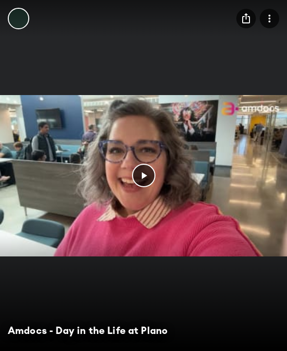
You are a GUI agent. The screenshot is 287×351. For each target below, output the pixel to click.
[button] (143, 175)
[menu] (246, 18)
